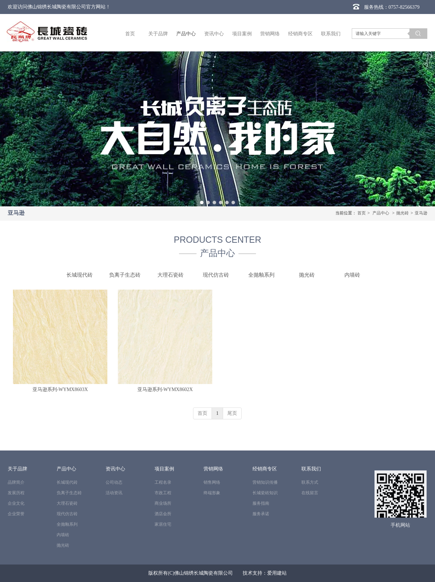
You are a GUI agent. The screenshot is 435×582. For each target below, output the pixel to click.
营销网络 (213, 468)
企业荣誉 (16, 513)
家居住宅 (163, 524)
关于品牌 (17, 468)
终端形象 (212, 492)
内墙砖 (63, 534)
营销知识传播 (265, 482)
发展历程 (16, 492)
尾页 (232, 413)
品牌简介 (16, 482)
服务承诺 (260, 513)
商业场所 (163, 503)
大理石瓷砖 (67, 503)
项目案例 (164, 468)
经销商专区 (264, 468)
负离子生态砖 (69, 492)
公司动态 (114, 482)
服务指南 (260, 503)
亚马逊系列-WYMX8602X (165, 389)
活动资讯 (114, 492)
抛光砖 (402, 213)
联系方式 (309, 482)
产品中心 (380, 213)
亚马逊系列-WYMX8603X (60, 389)
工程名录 (163, 482)
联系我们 (311, 468)
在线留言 (309, 492)
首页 (361, 213)
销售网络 (212, 482)
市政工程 (163, 492)
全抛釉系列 (67, 524)
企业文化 (16, 503)
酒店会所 (163, 513)
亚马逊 (421, 213)
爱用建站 (277, 573)
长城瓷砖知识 (265, 492)
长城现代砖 (67, 482)
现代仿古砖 (67, 513)
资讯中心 (115, 468)
